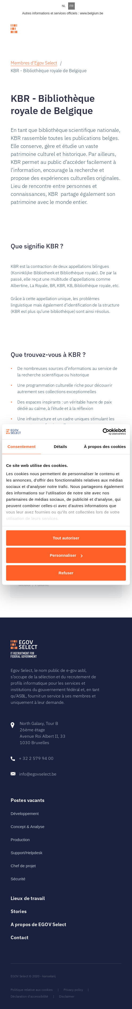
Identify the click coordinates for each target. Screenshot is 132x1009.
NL (63, 5)
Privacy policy (73, 990)
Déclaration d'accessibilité (29, 996)
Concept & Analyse (27, 826)
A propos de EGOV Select (38, 924)
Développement (25, 813)
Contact (19, 937)
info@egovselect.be (37, 774)
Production (20, 839)
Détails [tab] (60, 446)
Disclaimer (66, 996)
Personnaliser (66, 555)
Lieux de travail (28, 898)
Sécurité (18, 879)
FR (71, 5)
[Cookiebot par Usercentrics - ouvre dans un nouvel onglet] (102, 431)
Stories (19, 911)
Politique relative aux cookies (32, 990)
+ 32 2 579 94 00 (36, 758)
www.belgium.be (91, 13)
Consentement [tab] (21, 446)
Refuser (66, 572)
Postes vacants (27, 800)
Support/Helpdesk (26, 852)
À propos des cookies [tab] (105, 446)
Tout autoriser (66, 537)
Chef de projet (23, 865)
